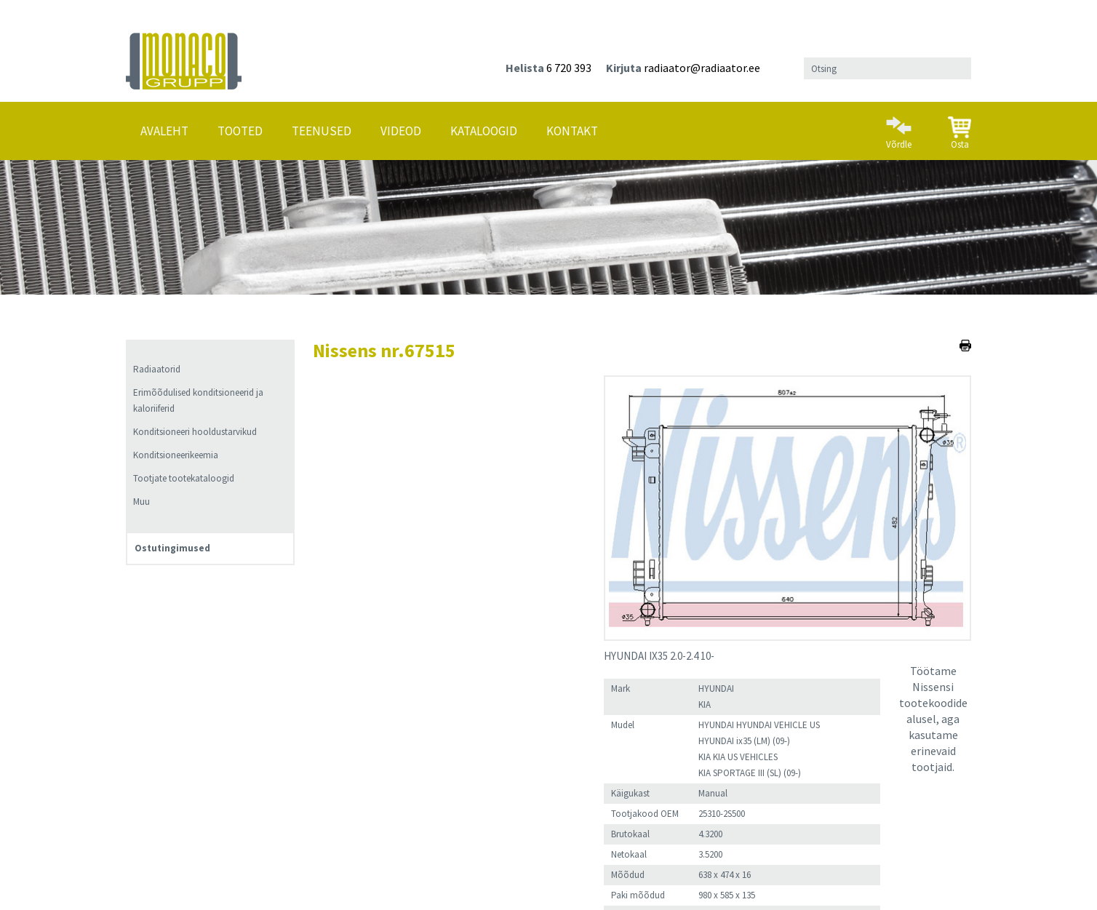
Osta (959, 127)
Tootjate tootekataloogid (183, 478)
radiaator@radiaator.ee (702, 67)
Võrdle (898, 126)
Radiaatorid (156, 369)
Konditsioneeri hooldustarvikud (195, 432)
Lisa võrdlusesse (461, 759)
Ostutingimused (172, 548)
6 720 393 (568, 67)
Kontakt (572, 131)
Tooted (240, 131)
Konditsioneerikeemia (175, 455)
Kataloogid (483, 131)
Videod (400, 131)
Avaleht (164, 131)
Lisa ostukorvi (351, 759)
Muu (141, 501)
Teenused (321, 131)
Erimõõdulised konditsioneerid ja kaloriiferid (198, 400)
